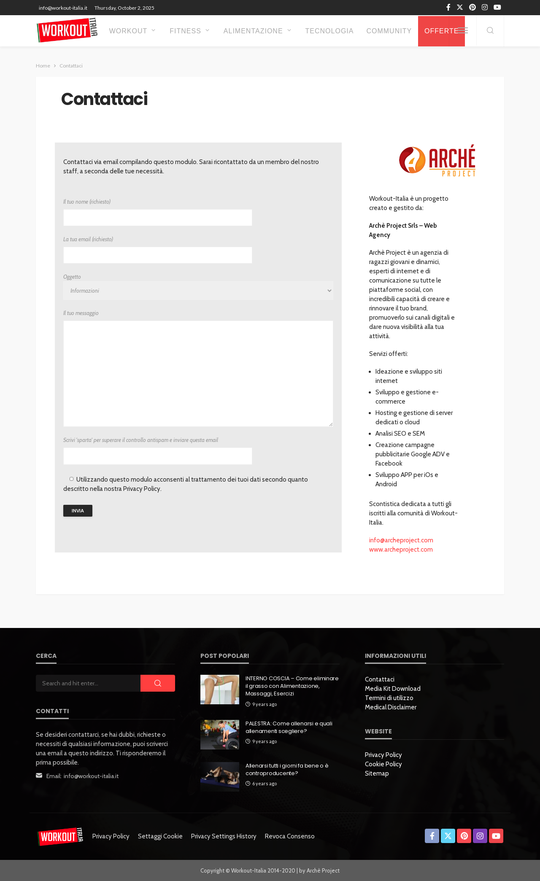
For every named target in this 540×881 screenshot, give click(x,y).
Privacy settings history (223, 836)
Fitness (185, 31)
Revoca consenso (290, 836)
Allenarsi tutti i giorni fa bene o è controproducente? (287, 769)
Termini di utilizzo (389, 698)
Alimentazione (253, 31)
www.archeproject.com (401, 549)
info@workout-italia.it (91, 776)
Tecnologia (329, 31)
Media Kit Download (393, 688)
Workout (128, 31)
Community (389, 31)
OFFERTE (441, 31)
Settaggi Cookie (160, 836)
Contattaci (379, 679)
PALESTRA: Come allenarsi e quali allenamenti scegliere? (289, 727)
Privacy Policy (383, 755)
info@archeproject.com (401, 540)
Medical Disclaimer (390, 707)
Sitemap (377, 773)
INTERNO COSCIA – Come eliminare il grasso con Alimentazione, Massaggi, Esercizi (292, 686)
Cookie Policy (383, 764)
